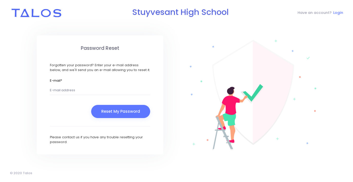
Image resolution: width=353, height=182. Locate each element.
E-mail (56, 80)
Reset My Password (120, 111)
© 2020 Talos (21, 173)
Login (338, 12)
